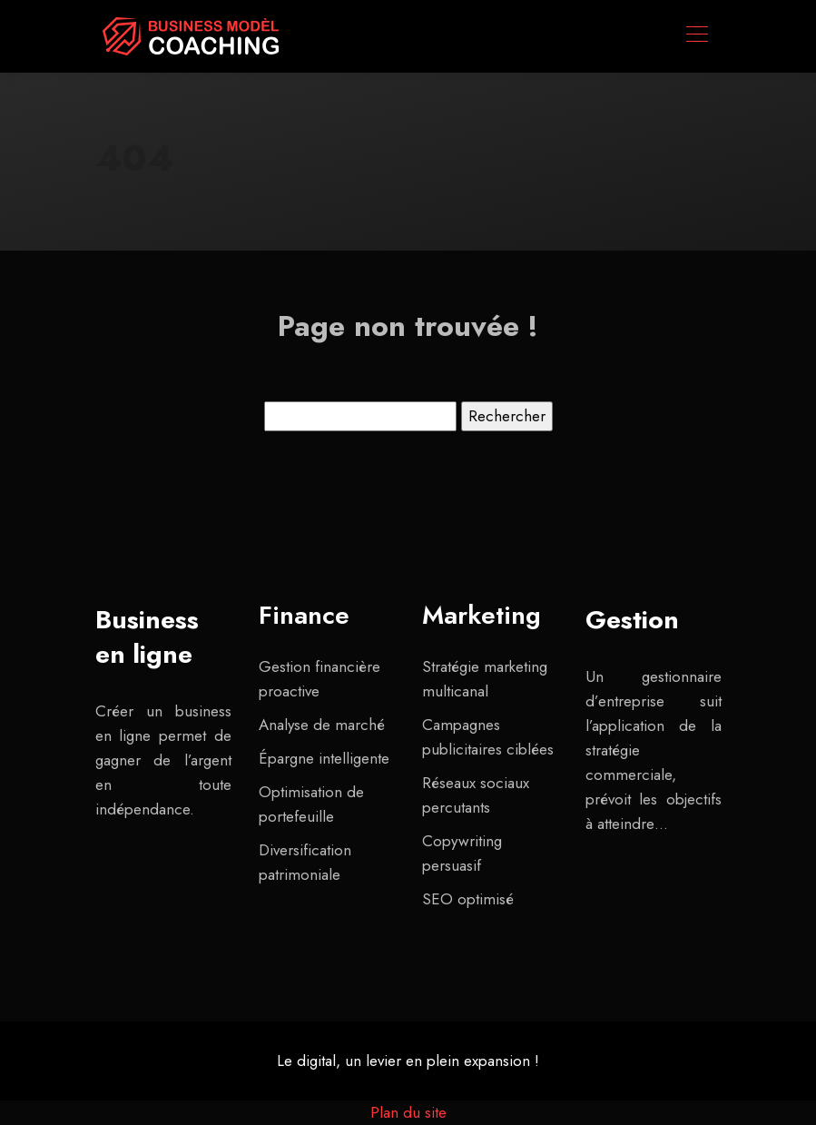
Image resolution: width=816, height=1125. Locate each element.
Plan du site (408, 1112)
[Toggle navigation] (696, 36)
